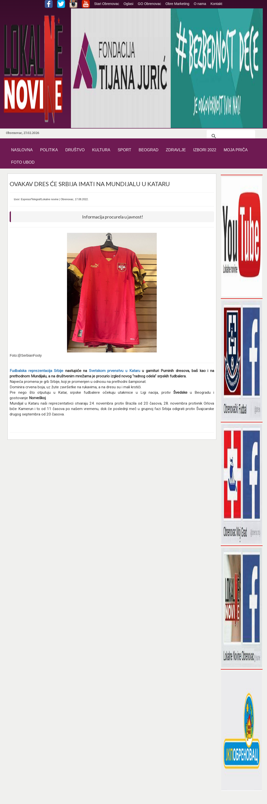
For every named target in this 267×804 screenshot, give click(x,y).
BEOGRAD (148, 150)
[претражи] (230, 136)
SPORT (124, 150)
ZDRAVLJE (176, 150)
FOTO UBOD (23, 162)
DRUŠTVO (75, 150)
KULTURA (101, 150)
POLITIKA (49, 150)
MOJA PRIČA (236, 150)
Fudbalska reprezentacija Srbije (36, 371)
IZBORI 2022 (204, 150)
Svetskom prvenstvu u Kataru (114, 371)
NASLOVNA (22, 150)
